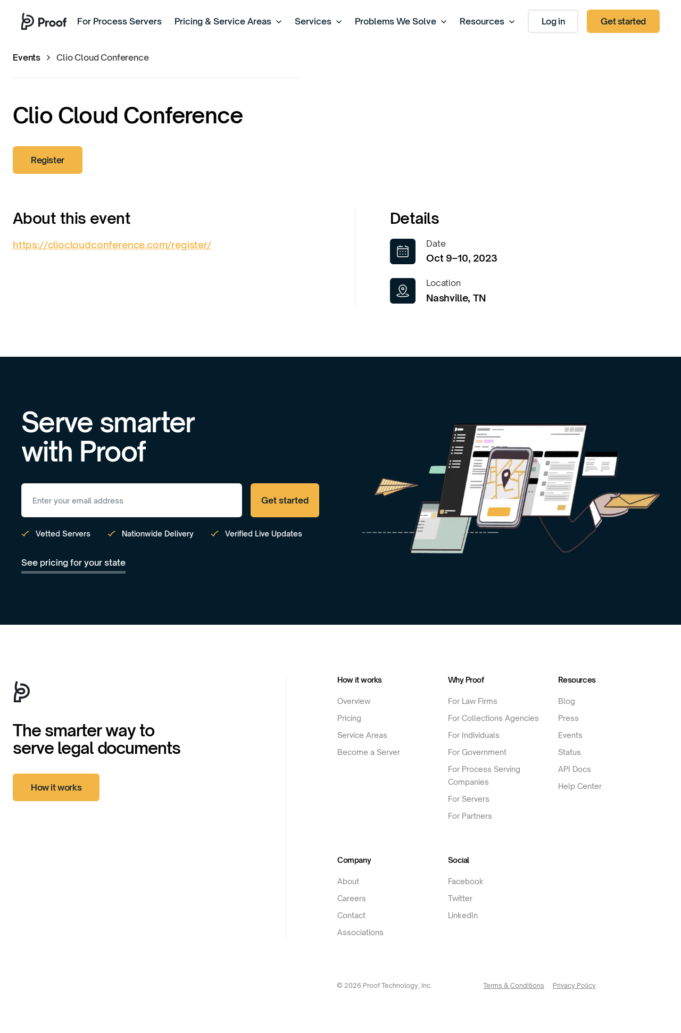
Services (318, 21)
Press (568, 718)
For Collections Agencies (493, 718)
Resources (487, 21)
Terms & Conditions (513, 985)
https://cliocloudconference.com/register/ (112, 244)
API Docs (574, 769)
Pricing (349, 718)
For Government (477, 752)
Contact (351, 915)
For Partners (470, 815)
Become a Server (368, 752)
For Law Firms (472, 701)
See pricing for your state (73, 562)
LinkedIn (463, 915)
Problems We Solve (401, 21)
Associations (360, 932)
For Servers (468, 798)
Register (47, 160)
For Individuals (474, 735)
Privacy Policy (574, 985)
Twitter (460, 898)
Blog (566, 701)
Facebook (466, 881)
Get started (623, 21)
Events (26, 57)
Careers (351, 898)
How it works (56, 787)
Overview (353, 701)
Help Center (580, 786)
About (348, 881)
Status (569, 752)
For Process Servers (119, 21)
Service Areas (362, 735)
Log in (553, 21)
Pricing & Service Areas (228, 21)
